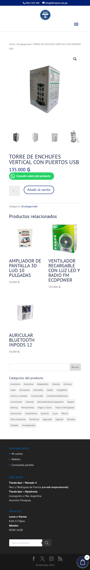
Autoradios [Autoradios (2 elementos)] (38, 390)
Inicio (12, 44)
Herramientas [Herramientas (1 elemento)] (27, 407)
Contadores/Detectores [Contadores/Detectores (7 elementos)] (57, 395)
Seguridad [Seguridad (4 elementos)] (47, 419)
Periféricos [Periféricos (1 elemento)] (34, 419)
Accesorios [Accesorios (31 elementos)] (15, 384)
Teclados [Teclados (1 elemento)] (71, 419)
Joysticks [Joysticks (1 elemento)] (45, 413)
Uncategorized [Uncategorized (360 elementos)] (28, 425)
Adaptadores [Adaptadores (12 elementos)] (42, 384)
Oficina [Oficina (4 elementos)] (64, 413)
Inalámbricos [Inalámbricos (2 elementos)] (31, 413)
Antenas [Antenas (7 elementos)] (56, 384)
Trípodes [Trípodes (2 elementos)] (14, 425)
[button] (75, 59)
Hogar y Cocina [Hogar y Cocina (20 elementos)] (45, 407)
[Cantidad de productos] (14, 191)
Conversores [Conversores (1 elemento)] (16, 401)
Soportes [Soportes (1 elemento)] (59, 419)
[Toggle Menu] (76, 24)
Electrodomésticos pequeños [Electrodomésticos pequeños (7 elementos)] (50, 401)
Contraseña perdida (23, 465)
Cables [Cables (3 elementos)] (50, 390)
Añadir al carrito (38, 190)
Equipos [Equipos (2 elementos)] (70, 401)
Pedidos (16, 459)
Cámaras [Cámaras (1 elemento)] (30, 401)
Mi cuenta (17, 453)
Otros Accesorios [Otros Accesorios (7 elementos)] (18, 419)
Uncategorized (24, 44)
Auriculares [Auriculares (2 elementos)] (24, 390)
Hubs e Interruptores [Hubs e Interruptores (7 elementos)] (64, 407)
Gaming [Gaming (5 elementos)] (14, 407)
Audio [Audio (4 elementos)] (13, 390)
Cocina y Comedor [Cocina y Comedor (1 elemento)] (18, 395)
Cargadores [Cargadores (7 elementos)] (62, 390)
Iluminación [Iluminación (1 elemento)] (16, 413)
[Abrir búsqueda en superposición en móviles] (30, 543)
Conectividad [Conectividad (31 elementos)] (37, 395)
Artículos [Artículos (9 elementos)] (67, 384)
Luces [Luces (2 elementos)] (55, 413)
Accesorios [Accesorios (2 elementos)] (28, 384)
